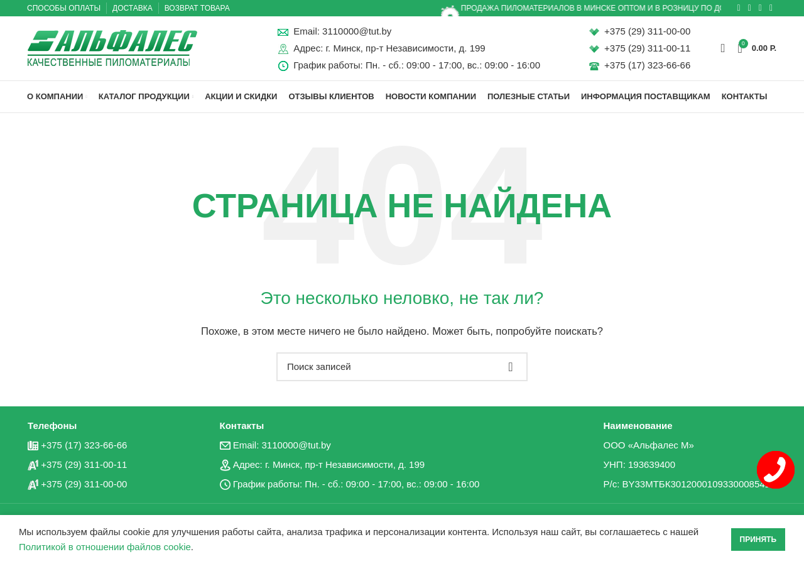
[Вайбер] (771, 8)
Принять (758, 539)
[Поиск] (722, 49)
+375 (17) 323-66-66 (647, 66)
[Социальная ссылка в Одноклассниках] (739, 8)
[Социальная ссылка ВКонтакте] (749, 8)
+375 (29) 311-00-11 (647, 49)
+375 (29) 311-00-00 (647, 32)
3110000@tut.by (356, 32)
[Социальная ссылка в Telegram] (760, 8)
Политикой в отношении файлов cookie (105, 546)
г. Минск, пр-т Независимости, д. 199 (405, 49)
